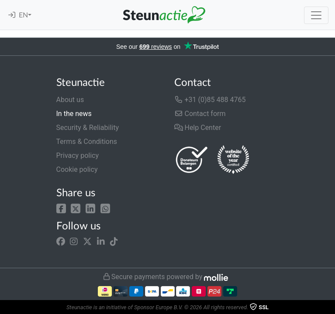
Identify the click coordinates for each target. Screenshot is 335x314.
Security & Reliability (87, 127)
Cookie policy (77, 169)
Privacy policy (77, 155)
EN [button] (23, 15)
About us (70, 100)
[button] (61, 208)
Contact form (200, 113)
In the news (74, 113)
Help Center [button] (197, 127)
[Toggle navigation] (316, 15)
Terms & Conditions (86, 141)
